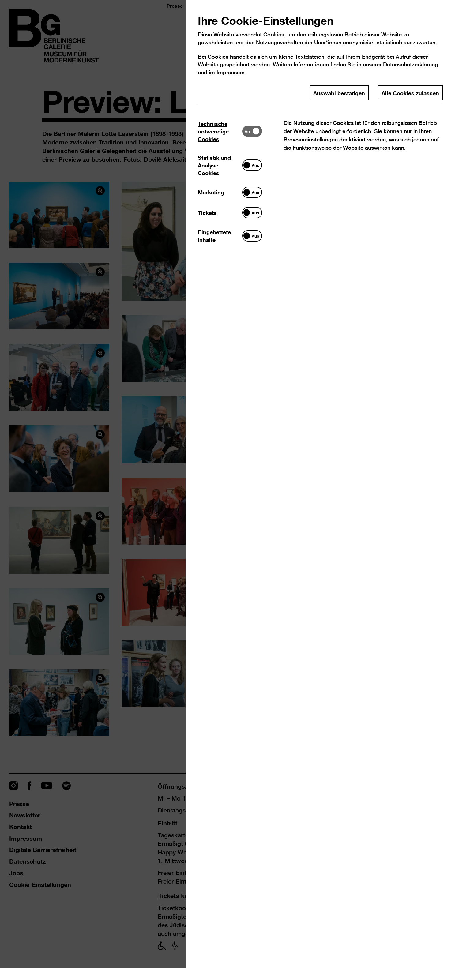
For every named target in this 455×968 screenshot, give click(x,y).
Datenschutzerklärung (410, 64)
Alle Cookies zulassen (410, 93)
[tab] (220, 131)
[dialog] (227, 484)
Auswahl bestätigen (339, 93)
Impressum (230, 72)
